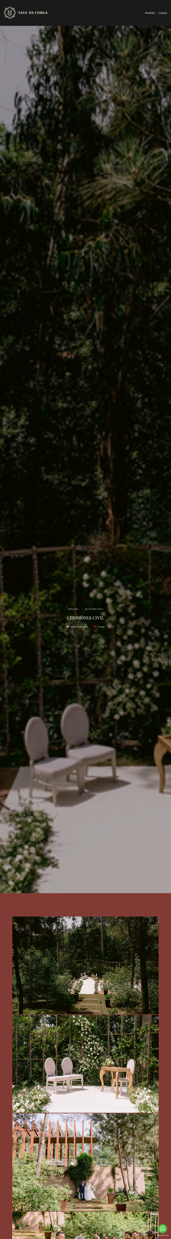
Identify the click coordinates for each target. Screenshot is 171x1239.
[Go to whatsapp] (162, 1228)
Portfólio (150, 12)
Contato (162, 12)
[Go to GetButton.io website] (162, 1235)
